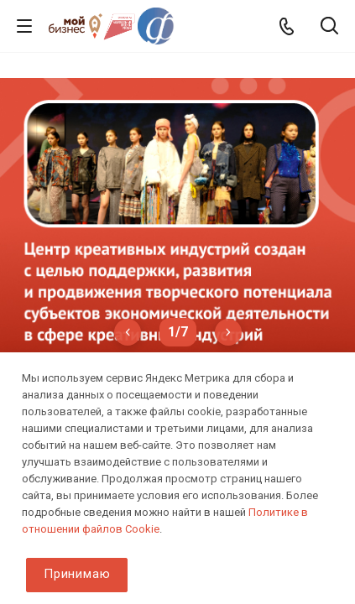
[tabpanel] (177, 216)
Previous (127, 332)
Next (228, 332)
